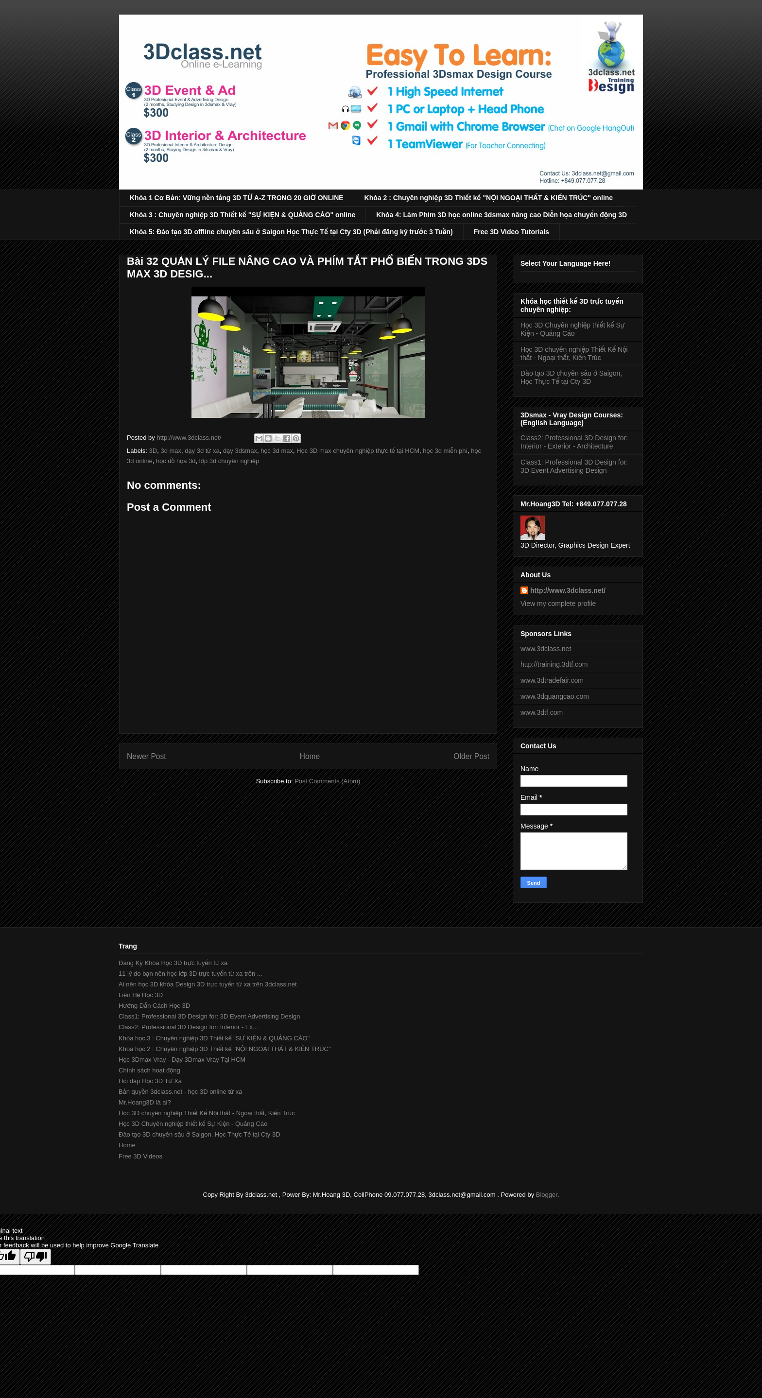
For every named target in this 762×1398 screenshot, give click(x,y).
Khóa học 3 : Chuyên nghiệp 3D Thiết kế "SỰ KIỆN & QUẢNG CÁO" (214, 1038)
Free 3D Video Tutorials (511, 232)
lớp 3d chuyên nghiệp (229, 461)
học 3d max (276, 450)
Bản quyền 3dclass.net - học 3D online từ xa (180, 1091)
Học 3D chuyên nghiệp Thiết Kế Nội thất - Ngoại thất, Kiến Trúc (574, 353)
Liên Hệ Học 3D (141, 995)
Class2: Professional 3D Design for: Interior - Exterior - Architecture (574, 442)
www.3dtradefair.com (552, 680)
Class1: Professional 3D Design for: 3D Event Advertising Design (574, 466)
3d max (170, 450)
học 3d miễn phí (445, 450)
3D (153, 450)
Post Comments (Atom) (327, 781)
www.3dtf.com (541, 712)
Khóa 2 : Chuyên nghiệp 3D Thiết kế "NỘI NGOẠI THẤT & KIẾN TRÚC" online (488, 198)
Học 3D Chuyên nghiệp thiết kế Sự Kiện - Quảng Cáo (572, 329)
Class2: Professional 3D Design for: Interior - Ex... (188, 1027)
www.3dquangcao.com (554, 696)
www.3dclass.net (545, 649)
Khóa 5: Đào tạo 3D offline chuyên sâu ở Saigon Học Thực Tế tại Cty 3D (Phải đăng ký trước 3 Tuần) (291, 232)
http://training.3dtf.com (554, 664)
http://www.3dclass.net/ (568, 590)
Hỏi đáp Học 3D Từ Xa (150, 1081)
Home (310, 756)
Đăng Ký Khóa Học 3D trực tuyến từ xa (173, 963)
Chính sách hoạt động (149, 1070)
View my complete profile (558, 603)
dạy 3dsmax (240, 450)
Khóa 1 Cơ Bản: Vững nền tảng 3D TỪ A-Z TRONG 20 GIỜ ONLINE (237, 198)
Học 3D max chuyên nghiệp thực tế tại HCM (357, 450)
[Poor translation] (35, 1257)
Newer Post (146, 756)
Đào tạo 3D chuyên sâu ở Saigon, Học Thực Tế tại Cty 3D (571, 377)
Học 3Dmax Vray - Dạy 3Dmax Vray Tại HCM (182, 1059)
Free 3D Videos (140, 1156)
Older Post (471, 756)
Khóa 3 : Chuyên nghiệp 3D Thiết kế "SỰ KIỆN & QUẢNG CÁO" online (242, 215)
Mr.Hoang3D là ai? (145, 1102)
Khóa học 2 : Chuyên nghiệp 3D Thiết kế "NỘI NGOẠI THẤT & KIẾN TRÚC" (225, 1049)
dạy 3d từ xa (202, 450)
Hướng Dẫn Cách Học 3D (154, 1005)
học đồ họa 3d (176, 461)
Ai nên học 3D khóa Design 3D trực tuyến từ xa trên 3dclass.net (208, 984)
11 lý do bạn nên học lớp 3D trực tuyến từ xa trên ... (190, 973)
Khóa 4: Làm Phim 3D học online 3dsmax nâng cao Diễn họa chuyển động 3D (501, 215)
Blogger (546, 1194)
